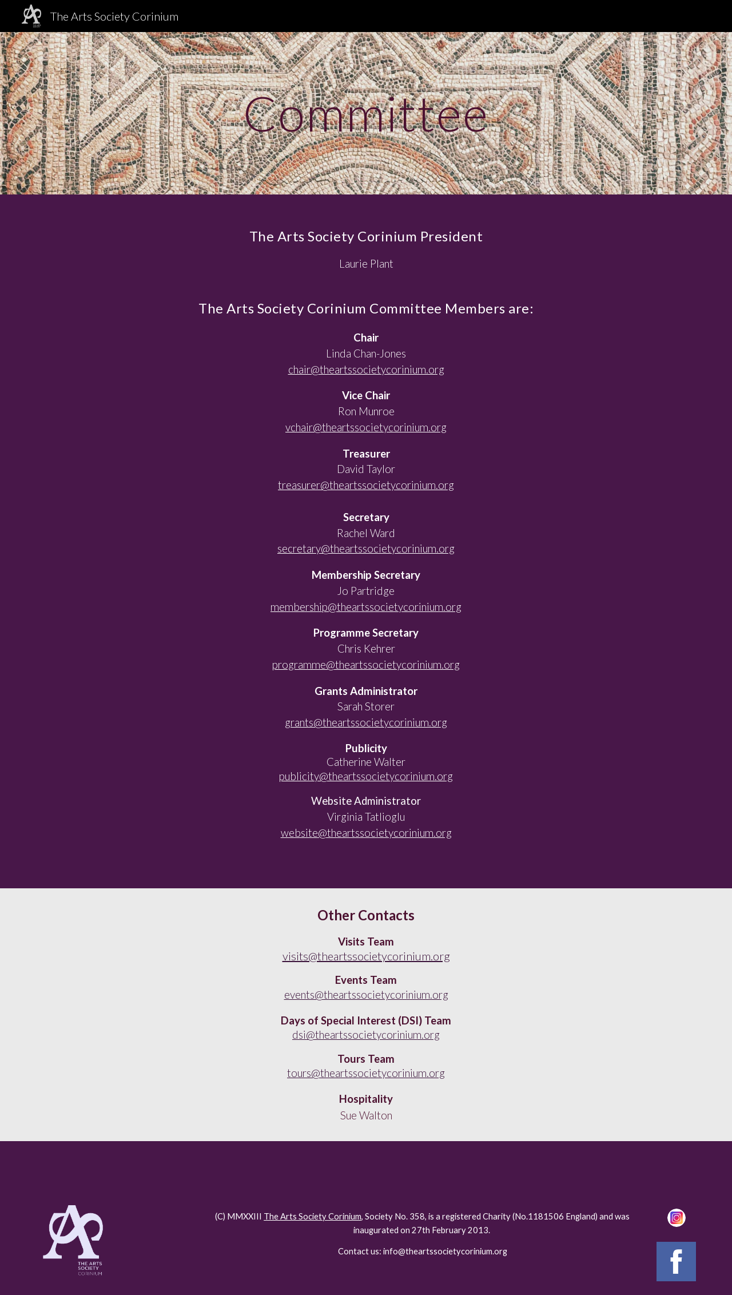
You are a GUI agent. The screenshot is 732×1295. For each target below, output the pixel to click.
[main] (366, 113)
